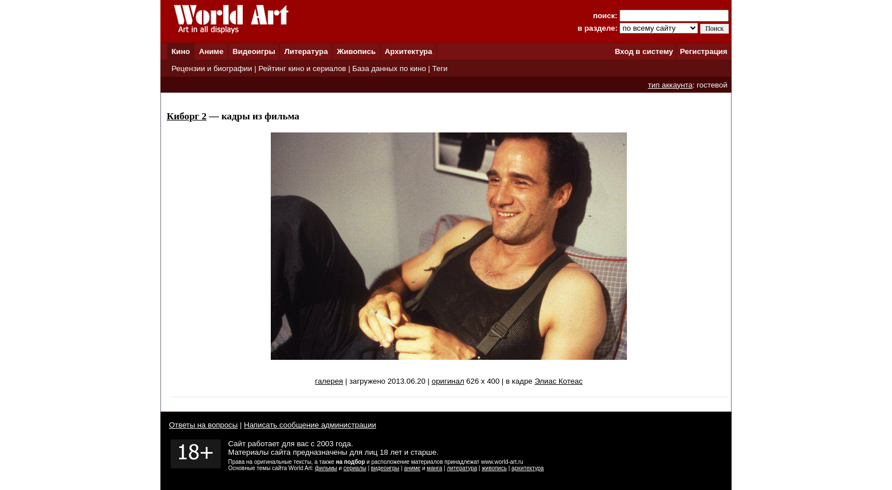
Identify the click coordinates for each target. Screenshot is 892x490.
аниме (412, 468)
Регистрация (703, 51)
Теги (440, 68)
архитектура (527, 468)
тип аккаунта (670, 85)
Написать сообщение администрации (310, 425)
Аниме (211, 51)
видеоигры (385, 468)
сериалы (355, 468)
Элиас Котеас (559, 381)
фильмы (326, 468)
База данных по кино (389, 68)
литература (462, 468)
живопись (494, 468)
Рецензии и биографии (211, 68)
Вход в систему (644, 51)
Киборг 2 (187, 116)
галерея (329, 381)
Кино (180, 51)
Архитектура (408, 51)
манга (434, 468)
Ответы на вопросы (203, 425)
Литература (306, 51)
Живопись (356, 51)
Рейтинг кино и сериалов (302, 68)
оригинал (448, 381)
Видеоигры (254, 51)
